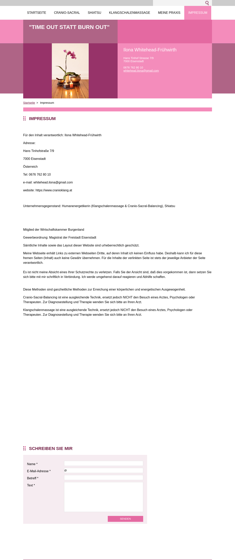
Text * (31, 485)
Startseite (29, 102)
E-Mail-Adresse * (39, 471)
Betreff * (33, 478)
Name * (32, 464)
